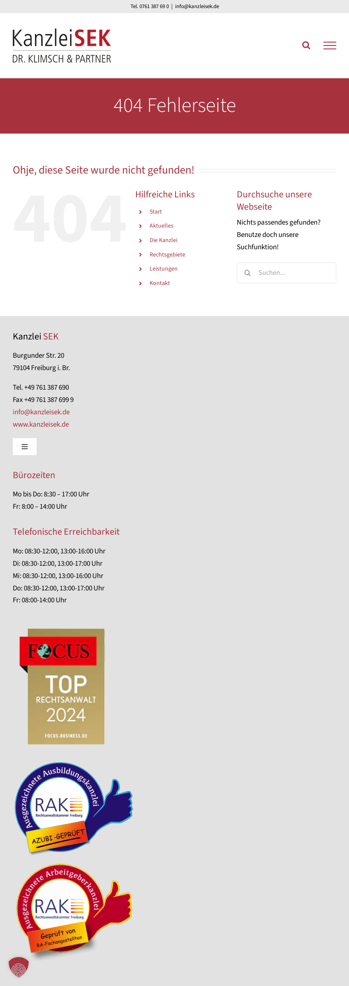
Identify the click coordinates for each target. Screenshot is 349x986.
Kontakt (160, 283)
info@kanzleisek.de (197, 6)
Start (156, 212)
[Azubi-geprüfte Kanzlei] (76, 762)
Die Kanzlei (163, 240)
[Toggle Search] (306, 45)
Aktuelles (161, 226)
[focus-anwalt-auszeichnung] (63, 626)
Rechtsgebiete (167, 255)
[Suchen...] (286, 272)
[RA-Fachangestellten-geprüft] (76, 863)
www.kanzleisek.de (41, 424)
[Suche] (247, 272)
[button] (18, 967)
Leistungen (164, 269)
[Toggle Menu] (330, 45)
